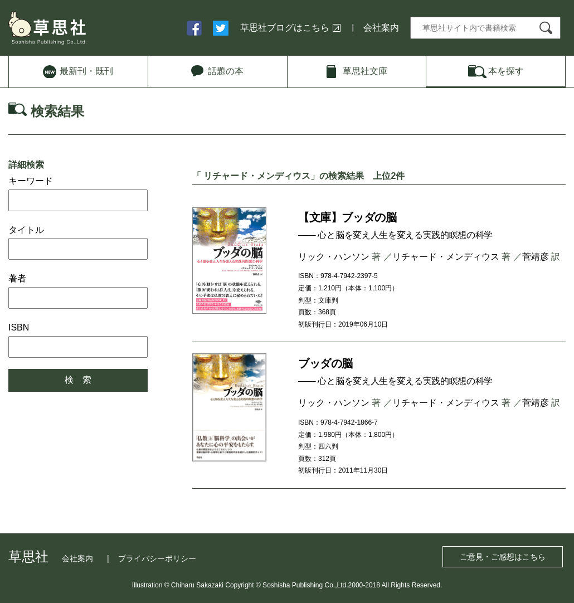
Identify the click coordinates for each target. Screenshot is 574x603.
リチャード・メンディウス (445, 256)
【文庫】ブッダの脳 (347, 217)
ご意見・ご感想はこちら (503, 556)
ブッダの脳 (325, 363)
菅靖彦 (535, 256)
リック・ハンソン (333, 256)
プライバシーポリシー (157, 558)
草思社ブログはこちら (284, 27)
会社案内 (381, 27)
